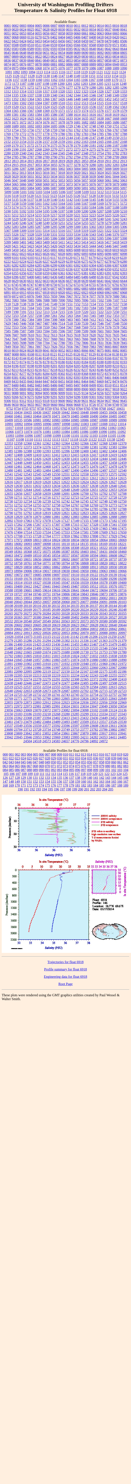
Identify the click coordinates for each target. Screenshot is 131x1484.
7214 (53, 312)
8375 (116, 374)
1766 (108, 130)
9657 (38, 405)
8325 (69, 374)
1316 (38, 91)
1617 (100, 114)
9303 (108, 397)
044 (17, 762)
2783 (123, 153)
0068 (15, 37)
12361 (37, 443)
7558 (38, 327)
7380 (15, 319)
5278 (100, 223)
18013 (37, 540)
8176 (38, 362)
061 (119, 762)
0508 (15, 45)
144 (113, 777)
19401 (9, 586)
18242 (18, 548)
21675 (56, 652)
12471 (56, 466)
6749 (46, 285)
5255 (85, 223)
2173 (38, 145)
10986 (84, 420)
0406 (77, 37)
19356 (75, 582)
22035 (65, 667)
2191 (23, 149)
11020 (37, 428)
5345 (100, 234)
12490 (75, 470)
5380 (15, 238)
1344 (77, 95)
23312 (94, 714)
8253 (123, 370)
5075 (85, 184)
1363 (23, 99)
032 (71, 758)
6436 (54, 277)
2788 (38, 157)
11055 (75, 428)
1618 (108, 114)
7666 (85, 339)
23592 (56, 725)
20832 (94, 629)
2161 (69, 142)
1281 (100, 87)
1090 (123, 68)
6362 (69, 273)
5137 (30, 200)
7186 (108, 308)
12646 (46, 490)
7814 (92, 343)
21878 (84, 660)
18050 (84, 540)
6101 (15, 258)
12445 (113, 459)
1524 (46, 107)
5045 (123, 176)
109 (30, 774)
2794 (77, 157)
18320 (84, 548)
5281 (123, 223)
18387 (65, 551)
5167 (85, 203)
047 (35, 762)
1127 (23, 76)
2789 (46, 157)
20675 (27, 629)
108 (24, 774)
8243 (92, 370)
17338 (103, 524)
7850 (15, 346)
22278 (37, 679)
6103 (31, 258)
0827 (61, 56)
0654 (61, 53)
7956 (69, 346)
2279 (123, 149)
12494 (84, 470)
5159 (23, 203)
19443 (56, 586)
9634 (100, 401)
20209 (65, 609)
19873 (103, 594)
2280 (7, 153)
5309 (23, 230)
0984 (23, 68)
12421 (9, 459)
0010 (69, 26)
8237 (85, 370)
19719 (9, 594)
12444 (103, 459)
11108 (20, 439)
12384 (122, 447)
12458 (113, 463)
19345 (56, 582)
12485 (56, 470)
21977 (18, 667)
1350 (123, 95)
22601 (103, 687)
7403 (69, 319)
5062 (116, 180)
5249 (46, 223)
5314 (46, 230)
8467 (92, 381)
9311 (15, 401)
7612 (46, 335)
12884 (84, 517)
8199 (38, 366)
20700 (46, 629)
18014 (46, 540)
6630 (23, 281)
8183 (77, 362)
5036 (69, 176)
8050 (54, 350)
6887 (108, 288)
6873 (38, 288)
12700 (84, 493)
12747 (94, 501)
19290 (112, 579)
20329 (75, 613)
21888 (113, 660)
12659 (46, 493)
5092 (92, 188)
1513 (84, 103)
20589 (113, 621)
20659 (9, 629)
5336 (85, 234)
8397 (100, 377)
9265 (7, 397)
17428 (65, 528)
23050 (113, 706)
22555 (56, 687)
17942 (122, 536)
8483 (38, 385)
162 (95, 781)
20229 (94, 609)
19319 (27, 582)
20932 (56, 633)
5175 (23, 207)
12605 (27, 478)
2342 (38, 153)
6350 (108, 269)
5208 (108, 211)
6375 (77, 273)
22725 (18, 695)
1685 (108, 122)
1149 (77, 76)
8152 (61, 358)
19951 (27, 598)
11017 (9, 428)
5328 (30, 234)
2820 (69, 161)
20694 (37, 629)
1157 (16, 80)
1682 (85, 122)
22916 (56, 702)
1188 (30, 84)
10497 (122, 416)
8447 (46, 381)
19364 (94, 582)
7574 (100, 327)
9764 (79, 408)
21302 (65, 640)
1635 (85, 118)
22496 (94, 683)
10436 (37, 412)
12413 (65, 455)
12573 (103, 474)
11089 (93, 432)
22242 (84, 675)
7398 (54, 319)
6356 (23, 273)
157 (65, 781)
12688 (56, 493)
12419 (112, 455)
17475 (122, 528)
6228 (54, 261)
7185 (100, 308)
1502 (23, 103)
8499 (92, 385)
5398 (123, 238)
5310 (30, 230)
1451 (100, 99)
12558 (84, 474)
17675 (9, 536)
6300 (61, 265)
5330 (46, 234)
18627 (122, 555)
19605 (37, 590)
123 (113, 774)
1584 (38, 114)
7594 (46, 331)
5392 (92, 238)
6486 (85, 277)
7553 (15, 327)
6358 (38, 273)
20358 (9, 617)
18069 (122, 540)
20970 (84, 633)
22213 (37, 675)
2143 (61, 138)
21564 (113, 648)
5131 (108, 196)
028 (47, 758)
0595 (69, 49)
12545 (37, 474)
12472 (65, 466)
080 (107, 766)
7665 (77, 339)
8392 (69, 377)
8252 (116, 370)
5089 (69, 188)
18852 (37, 567)
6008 (77, 250)
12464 (37, 466)
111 (41, 774)
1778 (46, 134)
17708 (18, 536)
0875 (15, 64)
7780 (61, 343)
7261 (54, 316)
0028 (46, 29)
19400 (122, 582)
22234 (75, 675)
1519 (7, 107)
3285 (7, 169)
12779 (37, 509)
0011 (77, 26)
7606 (7, 335)
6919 (54, 292)
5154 (108, 200)
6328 (38, 269)
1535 (85, 107)
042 (5, 762)
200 (80, 789)
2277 (108, 149)
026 (35, 758)
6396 (15, 277)
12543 (27, 474)
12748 (103, 501)
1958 (46, 138)
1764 (92, 130)
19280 (103, 579)
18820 (103, 563)
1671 (15, 122)
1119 (84, 72)
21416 (27, 644)
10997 (56, 424)
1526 (61, 107)
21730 (84, 652)
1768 (123, 130)
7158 (123, 304)
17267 (37, 524)
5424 (38, 246)
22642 (18, 691)
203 (98, 789)
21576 (122, 648)
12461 (18, 466)
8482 (30, 385)
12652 (103, 490)
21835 (103, 656)
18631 (9, 559)
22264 (9, 679)
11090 (103, 432)
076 (83, 766)
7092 (69, 300)
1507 (46, 103)
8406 (116, 377)
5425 (46, 246)
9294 (69, 397)
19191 (46, 579)
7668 (92, 339)
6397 (23, 277)
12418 (103, 455)
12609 (65, 478)
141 (95, 777)
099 (95, 770)
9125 (77, 393)
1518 (123, 103)
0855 (85, 60)
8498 (85, 385)
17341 (113, 524)
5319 (84, 230)
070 (47, 766)
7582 (123, 327)
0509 (23, 45)
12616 (9, 482)
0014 (100, 26)
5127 (84, 196)
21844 (9, 660)
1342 (69, 95)
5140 (54, 200)
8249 (108, 370)
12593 (9, 478)
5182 (77, 207)
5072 (61, 184)
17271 (46, 524)
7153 (84, 304)
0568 (92, 45)
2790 (54, 157)
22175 (103, 671)
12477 (103, 466)
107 (18, 774)
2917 (30, 165)
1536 (92, 107)
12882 (65, 517)
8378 (123, 374)
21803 (18, 656)
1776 (30, 134)
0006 (46, 26)
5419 (123, 242)
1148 (69, 76)
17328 (94, 524)
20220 (75, 609)
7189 (7, 312)
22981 (37, 706)
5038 (85, 176)
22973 (27, 706)
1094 (31, 72)
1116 (62, 72)
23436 (94, 718)
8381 (15, 377)
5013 (22, 172)
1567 (30, 111)
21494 (27, 648)
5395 (100, 238)
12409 (27, 455)
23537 (9, 725)
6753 (77, 285)
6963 (108, 292)
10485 (75, 416)
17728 (37, 536)
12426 (37, 459)
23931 (113, 733)
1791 (23, 138)
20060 (65, 602)
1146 (54, 76)
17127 (65, 521)
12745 (84, 501)
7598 (77, 331)
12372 (18, 447)
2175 (54, 145)
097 (83, 770)
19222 (84, 579)
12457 (103, 463)
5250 (54, 223)
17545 (56, 532)
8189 (108, 362)
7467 (38, 323)
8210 (116, 366)
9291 (54, 397)
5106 (62, 192)
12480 (9, 470)
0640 (92, 49)
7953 (61, 346)
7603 (108, 331)
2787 (30, 157)
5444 (92, 246)
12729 (122, 497)
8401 (108, 377)
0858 (108, 60)
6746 (22, 285)
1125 (8, 76)
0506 (123, 41)
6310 (15, 269)
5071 (54, 184)
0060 (77, 33)
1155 (122, 76)
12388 (27, 451)
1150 (84, 76)
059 (107, 762)
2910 (100, 161)
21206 (93, 637)
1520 (15, 107)
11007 (94, 424)
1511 (69, 103)
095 (71, 770)
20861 (122, 629)
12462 (27, 466)
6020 (123, 250)
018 (113, 754)
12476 (94, 466)
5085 (38, 188)
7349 (100, 316)
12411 (46, 455)
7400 (61, 319)
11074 (28, 432)
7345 (92, 316)
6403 (46, 277)
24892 (94, 741)
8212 (7, 370)
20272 (27, 613)
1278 (77, 87)
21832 (93, 656)
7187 (116, 308)
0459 (85, 41)
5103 (38, 192)
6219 (115, 258)
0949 (116, 64)
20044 (27, 602)
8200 (46, 366)
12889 (122, 517)
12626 (103, 482)
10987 (94, 420)
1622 (7, 118)
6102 (23, 258)
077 (89, 766)
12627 (113, 482)
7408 (85, 319)
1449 (85, 99)
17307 (56, 524)
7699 (30, 343)
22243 (94, 675)
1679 (69, 122)
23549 (18, 725)
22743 (65, 695)
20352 (113, 613)
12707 (113, 493)
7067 (69, 296)
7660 (54, 339)
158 (71, 781)
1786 (108, 134)
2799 (116, 157)
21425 (37, 644)
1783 (85, 134)
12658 (37, 493)
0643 (116, 49)
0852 (61, 60)
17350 (122, 524)
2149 (108, 138)
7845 (123, 343)
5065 (15, 184)
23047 (94, 706)
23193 (37, 714)
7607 (15, 335)
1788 (123, 134)
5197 (61, 211)
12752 (18, 505)
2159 (61, 142)
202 (92, 789)
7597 (69, 331)
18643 (18, 559)
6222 (7, 261)
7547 (108, 323)
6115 (46, 258)
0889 (92, 64)
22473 (46, 683)
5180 (61, 207)
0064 (108, 33)
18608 (113, 555)
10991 (9, 424)
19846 (94, 594)
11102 (84, 435)
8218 (54, 370)
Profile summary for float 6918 (65, 969)
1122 (107, 72)
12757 (46, 505)
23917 (103, 733)
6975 (23, 296)
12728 (112, 497)
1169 (107, 80)
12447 (9, 463)
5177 (38, 207)
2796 (92, 157)
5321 (100, 230)
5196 (54, 211)
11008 (103, 424)
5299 (69, 227)
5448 (123, 246)
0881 (54, 64)
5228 (7, 219)
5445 (100, 246)
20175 (37, 609)
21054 (18, 637)
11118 (74, 439)
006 (41, 754)
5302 (92, 227)
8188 (100, 362)
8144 (23, 358)
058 (101, 762)
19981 (65, 598)
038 (107, 758)
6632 (38, 281)
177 (59, 785)
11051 (47, 428)
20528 (122, 617)
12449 (27, 463)
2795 (85, 157)
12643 (18, 490)
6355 (15, 273)
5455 (46, 250)
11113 (56, 439)
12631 (27, 486)
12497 (103, 470)
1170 (115, 80)
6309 (7, 269)
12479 (122, 466)
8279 (30, 374)
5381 (23, 238)
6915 (23, 292)
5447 (116, 246)
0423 (15, 41)
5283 (15, 227)
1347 (100, 95)
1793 (30, 138)
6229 (61, 261)
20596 (9, 625)
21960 (103, 664)
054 (77, 762)
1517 (115, 103)
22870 (18, 702)
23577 (46, 725)
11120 (83, 439)
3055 (54, 165)
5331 (54, 234)
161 (89, 781)
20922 (37, 633)
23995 (75, 737)
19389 (113, 582)
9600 (61, 401)
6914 (15, 292)
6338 (84, 269)
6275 (85, 261)
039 (113, 758)
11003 (84, 424)
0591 (38, 49)
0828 (69, 56)
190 (20, 789)
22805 (65, 698)
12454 (75, 463)
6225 (30, 261)
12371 (9, 447)
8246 (100, 370)
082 (119, 766)
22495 (84, 683)
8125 (69, 354)
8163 (85, 358)
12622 (65, 482)
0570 (108, 45)
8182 (69, 362)
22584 (94, 687)
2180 (85, 145)
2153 (15, 142)
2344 (54, 153)
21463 (84, 644)
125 (125, 774)
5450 (15, 250)
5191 (15, 211)
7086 (38, 300)
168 (5, 785)
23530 (122, 722)
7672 (108, 339)
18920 (103, 567)
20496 (84, 617)
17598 (94, 532)
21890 (122, 660)
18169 (103, 544)
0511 (38, 45)
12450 (37, 463)
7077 (92, 296)
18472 (18, 555)
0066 (123, 33)
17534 (46, 532)
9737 (100, 405)
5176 (30, 207)
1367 (54, 99)
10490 (94, 416)
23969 (56, 737)
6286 (46, 265)
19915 (18, 598)
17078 (46, 521)
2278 (116, 149)
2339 (15, 153)
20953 (65, 633)
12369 (113, 443)
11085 (75, 432)
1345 (85, 95)
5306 (123, 227)
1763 (85, 130)
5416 (100, 242)
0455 (54, 41)
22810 (75, 698)
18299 (56, 548)
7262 (61, 316)
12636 (75, 486)
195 (50, 789)
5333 (69, 234)
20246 (113, 609)
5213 (22, 215)
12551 (65, 474)
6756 (100, 285)
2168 (123, 142)
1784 (92, 134)
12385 (9, 451)
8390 (54, 377)
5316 (61, 230)
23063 (18, 710)
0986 (30, 68)
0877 (30, 64)
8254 (7, 374)
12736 (37, 501)
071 (53, 766)
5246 (23, 223)
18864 (65, 567)
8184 (85, 362)
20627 (84, 625)
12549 (46, 474)
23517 (103, 722)
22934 (75, 702)
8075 (100, 350)
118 (82, 774)
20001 (94, 598)
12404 (113, 451)
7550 (123, 323)
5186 (100, 207)
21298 (56, 640)
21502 (56, 648)
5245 (15, 223)
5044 (116, 176)
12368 (103, 443)
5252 (69, 223)
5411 (61, 242)
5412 (69, 242)
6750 (53, 285)
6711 (7, 285)
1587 (61, 114)
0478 (100, 41)
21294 (46, 640)
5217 (53, 215)
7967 (77, 346)
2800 (123, 157)
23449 (103, 718)
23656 (122, 725)
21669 (37, 652)
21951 (94, 664)
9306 (7, 401)
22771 (18, 698)
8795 (15, 389)
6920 (61, 292)
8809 (23, 389)
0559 (53, 45)
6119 (61, 258)
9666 (69, 405)
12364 (65, 443)
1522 (30, 107)
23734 (46, 729)
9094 (38, 393)
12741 (56, 501)
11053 (56, 428)
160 (83, 781)
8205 (77, 366)
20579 (94, 621)
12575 (113, 474)
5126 (77, 196)
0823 (46, 56)
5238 (85, 219)
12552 (75, 474)
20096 (113, 602)
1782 (77, 134)
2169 (7, 145)
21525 (75, 648)
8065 (77, 350)
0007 (54, 26)
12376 (46, 447)
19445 (65, 586)
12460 (9, 466)
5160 (30, 203)
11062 (103, 428)
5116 (7, 196)
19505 (84, 586)
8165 (100, 358)
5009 (116, 169)
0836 (7, 60)
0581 (123, 45)
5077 (100, 184)
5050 (38, 180)
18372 (37, 551)
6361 (61, 273)
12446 (122, 459)
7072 (77, 296)
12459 (122, 463)
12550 (56, 474)
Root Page (65, 984)
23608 (94, 725)
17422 (56, 528)
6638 (77, 281)
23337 (113, 714)
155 (53, 781)
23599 (84, 725)
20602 (18, 625)
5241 (108, 219)
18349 (9, 551)
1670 (7, 122)
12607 (46, 478)
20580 (103, 621)
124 (119, 774)
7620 (92, 335)
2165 (100, 142)
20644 (122, 625)
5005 (85, 169)
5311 (38, 230)
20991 (113, 633)
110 (36, 774)
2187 (116, 145)
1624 (23, 118)
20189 (56, 609)
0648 (23, 53)
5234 (54, 219)
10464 (37, 416)
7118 (7, 304)
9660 (54, 405)
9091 (23, 393)
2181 (92, 145)
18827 (9, 567)
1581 (15, 114)
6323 (30, 269)
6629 (15, 281)
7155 (100, 304)
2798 (108, 157)
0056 (46, 33)
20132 (56, 606)
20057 (46, 602)
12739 (46, 501)
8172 (7, 362)
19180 (37, 579)
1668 (116, 118)
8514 (123, 385)
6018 (108, 250)
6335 (61, 269)
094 (65, 770)
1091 (8, 72)
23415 (75, 718)
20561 (56, 621)
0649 (30, 53)
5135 (15, 200)
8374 (108, 374)
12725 (93, 497)
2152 (7, 142)
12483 (37, 470)
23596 (65, 725)
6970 (7, 296)
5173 (7, 207)
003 (23, 754)
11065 (121, 428)
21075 (28, 637)
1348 (108, 95)
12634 (56, 486)
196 (56, 789)
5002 (61, 169)
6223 (15, 261)
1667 (108, 118)
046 (29, 762)
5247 (30, 223)
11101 (75, 435)
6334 (53, 269)
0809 (15, 56)
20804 (84, 629)
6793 (123, 285)
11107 (10, 439)
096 (77, 770)
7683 (7, 343)
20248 (122, 609)
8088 (15, 354)
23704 (18, 729)
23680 (9, 729)
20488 (65, 617)
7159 (7, 308)
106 (12, 774)
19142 (122, 575)
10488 (84, 416)
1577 (108, 111)
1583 (30, 114)
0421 (123, 37)
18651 (27, 559)
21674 (46, 652)
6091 (69, 254)
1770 (15, 134)
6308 (123, 265)
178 (65, 785)
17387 (27, 528)
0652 (54, 53)
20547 (37, 621)
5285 (30, 227)
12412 (56, 455)
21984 (27, 667)
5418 (115, 242)
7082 (7, 300)
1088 (108, 68)
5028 (7, 176)
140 (89, 777)
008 (53, 754)
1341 (61, 95)
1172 (8, 84)
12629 (9, 486)
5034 (54, 176)
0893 (100, 64)
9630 (77, 401)
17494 (18, 532)
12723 (75, 497)
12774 (122, 505)
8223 (61, 370)
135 (59, 777)
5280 (116, 223)
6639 (85, 281)
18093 (27, 544)
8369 (92, 374)
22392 (103, 679)
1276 (61, 87)
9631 (84, 401)
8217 (46, 370)
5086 (46, 188)
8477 (7, 385)
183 (89, 785)
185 (101, 785)
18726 (103, 559)
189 (125, 785)
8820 (30, 389)
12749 (113, 501)
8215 (30, 370)
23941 (122, 733)
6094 (92, 254)
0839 (23, 60)
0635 (85, 49)
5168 (92, 203)
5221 (77, 215)
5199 (77, 211)
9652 (23, 405)
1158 (23, 80)
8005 (108, 346)
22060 (94, 667)
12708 (122, 493)
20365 (18, 617)
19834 (75, 594)
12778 (27, 509)
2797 (100, 157)
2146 (85, 138)
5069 (46, 184)
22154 (75, 671)
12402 (103, 451)
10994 (28, 424)
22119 (46, 671)
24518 (37, 741)
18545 (46, 555)
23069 (27, 710)
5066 (23, 184)
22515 (122, 683)
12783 (75, 509)
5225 (108, 215)
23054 (122, 706)
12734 (27, 501)
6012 (100, 250)
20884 (9, 633)
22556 (65, 687)
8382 (23, 377)
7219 (77, 312)
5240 (100, 219)
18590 (84, 555)
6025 (38, 254)
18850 (27, 567)
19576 (113, 586)
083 (125, 766)
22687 (65, 691)
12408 (18, 455)
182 (83, 785)
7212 (38, 312)
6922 (77, 292)
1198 (46, 84)
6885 (100, 288)
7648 (23, 339)
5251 (61, 223)
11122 (92, 439)
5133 (123, 196)
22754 (94, 695)
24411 (113, 737)
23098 (84, 710)
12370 (122, 443)
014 (89, 754)
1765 (100, 130)
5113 (108, 192)
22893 (37, 702)
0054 (30, 33)
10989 (113, 420)
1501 (15, 103)
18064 (103, 540)
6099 (7, 258)
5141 (61, 200)
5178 (46, 207)
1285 (116, 87)
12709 (9, 497)
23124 (113, 710)
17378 (9, 528)
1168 (99, 80)
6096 (108, 254)
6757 (108, 285)
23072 (46, 710)
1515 (100, 103)
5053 (61, 180)
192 (32, 789)
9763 (71, 408)
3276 (61, 165)
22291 (56, 679)
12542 (18, 474)
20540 (27, 621)
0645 (7, 53)
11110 (29, 439)
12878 (27, 517)
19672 (94, 590)
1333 (123, 91)
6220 (123, 258)
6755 (92, 285)
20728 (75, 629)
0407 (84, 37)
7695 (15, 343)
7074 (85, 296)
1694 (46, 126)
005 (35, 754)
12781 (56, 509)
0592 (46, 49)
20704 (56, 629)
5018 (61, 172)
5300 (77, 227)
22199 (9, 675)
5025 (108, 172)
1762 (77, 130)
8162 (77, 358)
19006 (27, 571)
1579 (123, 111)
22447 (37, 683)
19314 (18, 582)
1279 (85, 87)
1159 (31, 80)
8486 (54, 385)
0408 (92, 37)
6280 (123, 261)
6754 (84, 285)
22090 (18, 671)
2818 (54, 161)
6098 (123, 254)
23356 (9, 718)
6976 (30, 296)
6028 (61, 254)
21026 (9, 637)
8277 (23, 374)
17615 (113, 532)
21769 (113, 652)
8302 (61, 374)
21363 (103, 640)
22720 (113, 691)
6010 (85, 250)
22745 (75, 695)
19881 (9, 598)
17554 (75, 532)
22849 (122, 698)
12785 (94, 509)
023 (17, 758)
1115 (54, 72)
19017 (46, 571)
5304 (108, 227)
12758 (56, 505)
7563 (54, 327)
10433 (9, 412)
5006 (92, 169)
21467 (94, 644)
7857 (23, 346)
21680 (65, 652)
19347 (65, 582)
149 (17, 781)
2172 (30, 145)
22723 (122, 691)
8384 (38, 377)
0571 (115, 45)
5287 (38, 227)
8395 (92, 377)
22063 (103, 667)
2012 (54, 138)
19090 (46, 575)
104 (125, 770)
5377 (123, 234)
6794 (7, 288)
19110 (75, 575)
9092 (30, 393)
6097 (116, 254)
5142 (69, 200)
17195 (122, 521)
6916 (30, 292)
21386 (9, 644)
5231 (30, 219)
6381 (85, 273)
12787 (113, 509)
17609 (103, 532)
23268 (56, 714)
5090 (77, 188)
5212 (15, 215)
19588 (9, 590)
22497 (103, 683)
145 (119, 777)
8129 (92, 354)
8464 (85, 381)
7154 (92, 304)
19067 (9, 575)
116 (71, 774)
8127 (84, 354)
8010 (7, 350)
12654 (122, 490)
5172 (123, 203)
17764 (46, 536)
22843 (113, 698)
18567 (75, 555)
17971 (9, 540)
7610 (30, 335)
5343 (92, 234)
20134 (65, 606)
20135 (75, 606)
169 (11, 785)
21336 (84, 640)
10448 (84, 412)
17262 (18, 524)
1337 (30, 95)
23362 (18, 718)
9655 (30, 405)
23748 (56, 729)
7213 (46, 312)
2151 (123, 138)
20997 (122, 633)
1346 (92, 95)
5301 (85, 227)
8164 (92, 358)
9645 (123, 401)
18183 (112, 544)
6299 (54, 265)
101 (107, 770)
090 (41, 770)
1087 (100, 68)
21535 (94, 648)
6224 (23, 261)
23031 (75, 706)
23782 (94, 729)
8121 (53, 354)
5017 (53, 172)
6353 (123, 269)
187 (113, 785)
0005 (38, 26)
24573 (46, 741)
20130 (46, 606)
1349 (116, 95)
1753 (7, 130)
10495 (113, 416)
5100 (15, 192)
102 (113, 770)
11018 (19, 428)
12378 (65, 447)
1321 (69, 91)
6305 (100, 265)
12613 (103, 478)
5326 (15, 234)
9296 (77, 397)
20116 (37, 606)
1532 (69, 107)
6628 (7, 281)
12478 (113, 466)
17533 (37, 532)
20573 (84, 621)
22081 (9, 671)
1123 (114, 72)
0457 (69, 41)
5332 (61, 234)
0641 (100, 49)
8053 (69, 350)
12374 (37, 447)
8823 (38, 389)
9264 (123, 393)
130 (29, 777)
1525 (54, 107)
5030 (23, 176)
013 (83, 754)
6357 (30, 273)
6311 (23, 269)
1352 (15, 99)
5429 (61, 246)
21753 (103, 652)
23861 (65, 733)
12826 (113, 513)
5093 (100, 188)
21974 (9, 667)
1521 (23, 107)
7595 (54, 331)
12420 (122, 455)
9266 (15, 397)
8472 (108, 381)
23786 (103, 729)
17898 (94, 536)
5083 (23, 188)
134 (53, 777)
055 (83, 762)
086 (17, 770)
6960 (100, 292)
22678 (56, 691)
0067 (7, 37)
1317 (46, 91)
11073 (19, 432)
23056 (9, 710)
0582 (7, 49)
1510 (61, 103)
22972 (18, 706)
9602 (69, 401)
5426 (54, 246)
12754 (27, 505)
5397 (116, 238)
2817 (46, 161)
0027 (38, 29)
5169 (100, 203)
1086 (92, 68)
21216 (103, 637)
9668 (77, 405)
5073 (69, 184)
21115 (47, 637)
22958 (113, 702)
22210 (27, 675)
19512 (94, 586)
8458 (69, 381)
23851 (37, 733)
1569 (46, 111)
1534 (77, 107)
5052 (54, 180)
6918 (46, 292)
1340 (54, 95)
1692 (30, 126)
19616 (56, 590)
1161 (46, 80)
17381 (18, 528)
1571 (61, 111)
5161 (38, 203)
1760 (61, 130)
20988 (103, 633)
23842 (27, 733)
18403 (84, 551)
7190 (15, 312)
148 (11, 781)
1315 (30, 91)
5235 (61, 219)
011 (71, 754)
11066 (9, 432)
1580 (7, 114)
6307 (116, 265)
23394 (46, 718)
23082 (65, 710)
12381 (94, 447)
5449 (7, 250)
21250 (112, 637)
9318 (46, 401)
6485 (77, 277)
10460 (9, 416)
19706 (113, 590)
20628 (94, 625)
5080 (123, 184)
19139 (112, 575)
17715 (27, 536)
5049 (30, 180)
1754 (15, 130)
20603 (27, 625)
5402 (30, 242)
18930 (113, 567)
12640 (113, 486)
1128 (31, 76)
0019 (7, 29)
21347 (93, 640)
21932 (65, 664)
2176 (61, 145)
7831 (100, 343)
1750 (108, 126)
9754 (17, 408)
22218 (46, 675)
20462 (56, 617)
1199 (53, 84)
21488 (9, 648)
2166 (108, 142)
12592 (122, 474)
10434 (18, 412)
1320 (61, 91)
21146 (84, 637)
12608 (56, 478)
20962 (75, 633)
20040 (9, 602)
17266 (27, 524)
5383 (30, 238)
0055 (38, 33)
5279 (108, 223)
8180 (61, 362)
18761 (27, 563)
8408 (123, 377)
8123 (61, 354)
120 (94, 774)
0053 (23, 33)
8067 (92, 350)
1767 (116, 130)
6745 (15, 285)
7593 (38, 331)
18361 (18, 551)
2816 (38, 161)
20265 (9, 613)
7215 (61, 312)
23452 (113, 718)
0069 (23, 37)
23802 (113, 729)
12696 (75, 493)
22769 (9, 698)
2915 (15, 165)
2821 (77, 161)
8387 (46, 377)
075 (77, 766)
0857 (100, 60)
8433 (15, 381)
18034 (75, 540)
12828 (9, 517)
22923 (65, 702)
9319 (53, 401)
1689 (15, 126)
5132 (115, 196)
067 (29, 766)
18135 (84, 544)
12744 (75, 501)
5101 (23, 192)
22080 (122, 667)
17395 (37, 528)
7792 (77, 343)
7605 (123, 331)
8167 (116, 358)
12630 (18, 486)
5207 (100, 211)
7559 (46, 327)
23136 (122, 710)
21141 (65, 637)
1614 (77, 114)
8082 (116, 350)
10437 (46, 412)
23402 (56, 718)
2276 (100, 149)
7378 (7, 319)
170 (17, 785)
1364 (30, 99)
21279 (9, 640)
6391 (108, 273)
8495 (69, 385)
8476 (123, 381)
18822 (122, 563)
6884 (92, 288)
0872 (116, 60)
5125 (69, 196)
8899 (77, 389)
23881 (94, 733)
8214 (23, 370)
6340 (100, 269)
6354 (7, 273)
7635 (115, 335)
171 (23, 785)
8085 (123, 350)
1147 (61, 76)
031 (65, 758)
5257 (92, 223)
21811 (46, 656)
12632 (37, 486)
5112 (100, 192)
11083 (56, 432)
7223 (108, 312)
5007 (100, 169)
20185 (46, 609)
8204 (69, 366)
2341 (30, 153)
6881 (69, 288)
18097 (37, 544)
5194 (38, 211)
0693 (108, 53)
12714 (37, 497)
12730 (9, 501)
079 (101, 766)
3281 (100, 165)
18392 (75, 551)
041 (125, 758)
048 (41, 762)
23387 (37, 718)
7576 (108, 327)
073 (65, 766)
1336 (23, 95)
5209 (116, 211)
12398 (75, 451)
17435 (84, 528)
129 (23, 777)
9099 (61, 393)
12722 (65, 497)
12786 (103, 509)
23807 (122, 729)
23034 (84, 706)
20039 (122, 598)
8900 (85, 389)
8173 (15, 362)
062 (125, 762)
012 (77, 754)
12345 (120, 439)
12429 (56, 459)
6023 (23, 254)
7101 (92, 300)
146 (125, 777)
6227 (46, 261)
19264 (93, 579)
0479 (108, 41)
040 (119, 758)
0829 (77, 56)
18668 (46, 559)
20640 (113, 625)
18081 (9, 544)
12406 (122, 451)
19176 (27, 579)
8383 (30, 377)
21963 (113, 664)
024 (23, 758)
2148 (100, 138)
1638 (100, 118)
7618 (77, 335)
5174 (15, 207)
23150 (9, 714)
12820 (56, 513)
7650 (30, 339)
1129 (38, 76)
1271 (23, 87)
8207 (92, 366)
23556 (27, 725)
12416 (84, 455)
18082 (18, 544)
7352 (108, 316)
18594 (94, 555)
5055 (69, 180)
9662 (61, 405)
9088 (15, 393)
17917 (103, 536)
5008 (108, 169)
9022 (123, 389)
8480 (15, 385)
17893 (84, 536)
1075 (54, 68)
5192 (23, 211)
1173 (15, 84)
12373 (27, 447)
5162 (46, 203)
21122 (56, 637)
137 (71, 777)
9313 (30, 401)
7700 (38, 343)
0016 (115, 26)
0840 (30, 60)
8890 (46, 389)
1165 (77, 80)
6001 (54, 250)
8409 (7, 381)
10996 (47, 424)
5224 (100, 215)
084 (5, 770)
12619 (37, 482)
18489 (27, 555)
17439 (94, 528)
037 (101, 758)
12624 (84, 482)
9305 (123, 397)
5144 (85, 200)
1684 (100, 122)
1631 (54, 118)
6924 (92, 292)
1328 (116, 91)
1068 (38, 68)
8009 (123, 346)
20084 (94, 602)
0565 (69, 45)
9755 (25, 408)
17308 (65, 524)
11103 (93, 435)
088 (29, 770)
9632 (92, 401)
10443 (75, 412)
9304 (116, 397)
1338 (38, 95)
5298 (61, 227)
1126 (16, 76)
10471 (56, 416)
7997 (100, 346)
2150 (116, 138)
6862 (23, 288)
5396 (108, 238)
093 (59, 770)
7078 (100, 296)
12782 (65, 509)
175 (47, 785)
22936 (84, 702)
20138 (103, 606)
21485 (122, 644)
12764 (65, 505)
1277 (69, 87)
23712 (27, 729)
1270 (15, 87)
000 (5, 754)
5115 (123, 192)
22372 (94, 679)
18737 (113, 559)
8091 (23, 354)
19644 (84, 590)
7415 (100, 319)
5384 (38, 238)
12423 (18, 459)
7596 (61, 331)
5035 (61, 176)
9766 (94, 408)
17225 (9, 524)
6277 (100, 261)
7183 (85, 308)
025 (29, 758)
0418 (100, 37)
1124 (122, 72)
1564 (7, 111)
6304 (92, 265)
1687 (123, 122)
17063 (27, 521)
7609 (23, 335)
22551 (37, 687)
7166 (46, 308)
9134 (85, 393)
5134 (7, 200)
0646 (15, 53)
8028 (30, 350)
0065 (116, 33)
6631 (30, 281)
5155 (116, 200)
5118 (15, 196)
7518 (69, 323)
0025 (30, 29)
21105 (37, 637)
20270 (18, 613)
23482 (37, 722)
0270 (38, 37)
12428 (46, 459)
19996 (84, 598)
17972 (18, 540)
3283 (116, 165)
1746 (77, 126)
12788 (122, 509)
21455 (75, 644)
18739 (122, 559)
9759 (48, 408)
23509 (84, 722)
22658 (37, 691)
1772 (23, 134)
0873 (123, 60)
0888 (85, 64)
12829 (18, 517)
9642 (115, 401)
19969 (37, 598)
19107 (65, 575)
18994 (18, 571)
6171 (76, 258)
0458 (77, 41)
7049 (38, 296)
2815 (30, 161)
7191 (23, 312)
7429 (7, 323)
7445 (15, 323)
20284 (46, 613)
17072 (37, 521)
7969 (85, 346)
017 (107, 754)
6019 (115, 250)
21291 (37, 640)
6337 (77, 269)
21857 (37, 660)
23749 (65, 729)
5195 (46, 211)
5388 (61, 238)
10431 (120, 408)
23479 (27, 722)
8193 (123, 362)
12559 (94, 474)
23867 (75, 733)
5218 (61, 215)
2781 (108, 153)
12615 (122, 478)
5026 (115, 172)
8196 (15, 366)
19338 (46, 582)
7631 (108, 335)
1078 (77, 68)
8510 (108, 385)
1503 (30, 103)
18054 (94, 540)
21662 (18, 652)
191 (26, 789)
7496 (54, 323)
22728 (27, 695)
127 (11, 777)
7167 (54, 308)
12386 (18, 451)
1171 (122, 80)
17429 (75, 528)
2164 (92, 142)
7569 (85, 327)
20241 (103, 609)
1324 (92, 91)
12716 (46, 497)
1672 (23, 122)
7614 (61, 335)
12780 (46, 509)
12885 (94, 517)
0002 (15, 26)
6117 (54, 258)
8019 (15, 350)
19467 (75, 586)
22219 (56, 675)
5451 (23, 250)
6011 (92, 250)
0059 (69, 33)
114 (59, 774)
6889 (123, 288)
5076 (92, 184)
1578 (116, 111)
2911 (108, 161)
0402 (53, 37)
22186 (122, 671)
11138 (111, 439)
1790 (15, 138)
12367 (94, 443)
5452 (30, 250)
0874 (7, 64)
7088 (46, 300)
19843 (84, 594)
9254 (92, 393)
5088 (61, 188)
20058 (56, 602)
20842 (113, 629)
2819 (61, 161)
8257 (15, 374)
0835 (123, 56)
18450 (113, 551)
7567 (69, 327)
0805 (123, 53)
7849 (7, 346)
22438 (9, 683)
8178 (46, 362)
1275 (54, 87)
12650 (84, 490)
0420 (115, 37)
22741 (56, 695)
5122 (46, 196)
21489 (18, 648)
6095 (100, 254)
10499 (9, 420)
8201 (54, 366)
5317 (69, 230)
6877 (54, 288)
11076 (37, 432)
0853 (69, 60)
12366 (84, 443)
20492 (75, 617)
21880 (94, 660)
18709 (84, 559)
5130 (100, 196)
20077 (84, 602)
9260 (116, 393)
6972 (15, 296)
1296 (123, 87)
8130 (100, 354)
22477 (65, 683)
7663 (69, 339)
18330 (113, 548)
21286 (27, 640)
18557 (65, 555)
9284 (38, 397)
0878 (38, 64)
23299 (84, 714)
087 (23, 770)
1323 (85, 91)
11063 (112, 428)
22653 (27, 691)
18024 (56, 540)
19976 (56, 598)
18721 (94, 559)
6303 (85, 265)
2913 (123, 161)
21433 (46, 644)
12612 (93, 478)
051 (59, 762)
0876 (23, 64)
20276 (37, 613)
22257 (122, 675)
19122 (93, 575)
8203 (61, 366)
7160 (15, 308)
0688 (69, 53)
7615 (69, 335)
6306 (108, 265)
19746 (37, 594)
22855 (9, 702)
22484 (75, 683)
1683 (92, 122)
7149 (53, 304)
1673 (30, 122)
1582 (23, 114)
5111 (92, 192)
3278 (77, 165)
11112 (47, 439)
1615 (85, 114)
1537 (100, 107)
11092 (121, 432)
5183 (85, 207)
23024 (65, 706)
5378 (7, 238)
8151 (54, 358)
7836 (108, 343)
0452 (30, 41)
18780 (56, 563)
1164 (69, 80)
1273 (38, 87)
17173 (103, 521)
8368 (85, 374)
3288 (30, 169)
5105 (54, 192)
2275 (92, 149)
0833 (108, 56)
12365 (75, 443)
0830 (85, 56)
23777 (84, 729)
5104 (46, 192)
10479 (65, 416)
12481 (18, 470)
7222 (100, 312)
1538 (108, 107)
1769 (7, 134)
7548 (116, 323)
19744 (27, 594)
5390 (77, 238)
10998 (66, 424)
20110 (27, 606)
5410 (54, 242)
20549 (46, 621)
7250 (115, 312)
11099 (56, 435)
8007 (116, 346)
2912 (115, 161)
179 (71, 785)
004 (29, 754)
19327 (37, 582)
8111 (38, 354)
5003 (69, 169)
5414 (84, 242)
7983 (92, 346)
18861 (46, 567)
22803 (56, 698)
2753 (92, 153)
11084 (65, 432)
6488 (92, 277)
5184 (92, 207)
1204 (92, 84)
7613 (53, 335)
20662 (18, 629)
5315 (53, 230)
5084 (30, 188)
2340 (23, 153)
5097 (123, 188)
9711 (85, 405)
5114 (115, 192)
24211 (84, 737)
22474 (56, 683)
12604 (18, 478)
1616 (92, 114)
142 (101, 777)
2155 (30, 142)
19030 (65, 571)
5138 (38, 200)
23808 (9, 733)
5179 (54, 207)
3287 (23, 169)
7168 (61, 308)
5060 (100, 180)
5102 (31, 192)
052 (65, 762)
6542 (116, 277)
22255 (113, 675)
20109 (18, 606)
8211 (123, 366)
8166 (108, 358)
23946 (27, 737)
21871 (65, 660)
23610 (103, 725)
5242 (116, 219)
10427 (111, 408)
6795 (15, 288)
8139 (123, 354)
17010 (18, 521)
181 (77, 785)
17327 (84, 524)
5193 (30, 211)
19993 (75, 598)
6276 (92, 261)
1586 (54, 114)
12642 (9, 490)
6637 (69, 281)
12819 (46, 513)
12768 (84, 505)
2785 (15, 157)
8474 (116, 381)
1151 (92, 76)
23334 (103, 714)
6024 (30, 254)
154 (47, 781)
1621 (123, 114)
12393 (46, 451)
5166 (77, 203)
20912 (18, 633)
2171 (23, 145)
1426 (61, 99)
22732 (37, 695)
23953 (37, 737)
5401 (23, 242)
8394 (85, 377)
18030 (65, 540)
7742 (54, 343)
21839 (122, 656)
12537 (113, 470)
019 (119, 754)
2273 (77, 149)
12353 (9, 443)
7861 (30, 346)
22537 (27, 687)
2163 (85, 142)
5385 (46, 238)
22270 (18, 679)
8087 (7, 354)
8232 (77, 370)
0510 (30, 45)
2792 (69, 157)
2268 (38, 149)
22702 (84, 691)
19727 (18, 594)
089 (35, 770)
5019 (69, 172)
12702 (103, 493)
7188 (123, 308)
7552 (7, 327)
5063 (123, 180)
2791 (61, 157)
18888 (84, 567)
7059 (54, 296)
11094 (19, 435)
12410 (37, 455)
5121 (38, 196)
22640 (9, 691)
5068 (38, 184)
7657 (46, 339)
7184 (92, 308)
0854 (77, 60)
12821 (65, 513)
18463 (9, 555)
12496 (94, 470)
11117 (65, 439)
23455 (122, 718)
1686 (116, 122)
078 (95, 766)
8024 (23, 350)
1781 (69, 134)
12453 (65, 463)
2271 (61, 149)
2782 (116, 153)
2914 (7, 165)
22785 (37, 698)
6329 (46, 269)
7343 (85, 316)
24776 (75, 741)
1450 (92, 99)
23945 (18, 737)
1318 (54, 91)
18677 (56, 559)
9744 (108, 405)
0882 (61, 64)
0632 (77, 49)
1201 (68, 84)
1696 (61, 126)
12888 (113, 517)
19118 (84, 575)
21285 (18, 640)
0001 (7, 26)
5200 (85, 211)
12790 (9, 513)
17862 (75, 536)
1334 (7, 95)
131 (35, 777)
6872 (30, 288)
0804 (116, 53)
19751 (46, 594)
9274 (23, 397)
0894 (108, 64)
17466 (113, 528)
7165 (38, 308)
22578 (84, 687)
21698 (75, 652)
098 (89, 770)
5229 (15, 219)
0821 (30, 56)
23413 (65, 718)
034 (83, 758)
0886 (69, 64)
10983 (56, 420)
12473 (75, 466)
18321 (94, 548)
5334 (77, 234)
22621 (122, 687)
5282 (7, 227)
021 (5, 758)
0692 (100, 53)
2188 (123, 145)
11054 (65, 428)
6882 (77, 288)
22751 (84, 695)
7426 (123, 319)
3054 (46, 165)
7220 (84, 312)
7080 (116, 296)
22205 (18, 675)
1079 (85, 68)
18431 (103, 551)
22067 (113, 667)
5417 (108, 242)
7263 (69, 316)
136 (65, 777)
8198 (30, 366)
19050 (84, 571)
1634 (77, 118)
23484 (46, 722)
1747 (85, 126)
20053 (37, 602)
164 (107, 781)
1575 (92, 111)
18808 (84, 563)
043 (11, 762)
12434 (94, 459)
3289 (38, 169)
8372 (100, 374)
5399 (7, 242)
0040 (116, 29)
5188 (116, 207)
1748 (92, 126)
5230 (23, 219)
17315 (75, 524)
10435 (27, 412)
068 (35, 766)
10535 (18, 420)
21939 (75, 664)
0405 (69, 37)
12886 (103, 517)
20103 (122, 602)
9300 (85, 397)
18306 (65, 548)
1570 (54, 111)
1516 (108, 103)
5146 (100, 200)
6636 (61, 281)
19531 (103, 586)
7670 (100, 339)
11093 (10, 435)
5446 (108, 246)
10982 (46, 420)
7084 (23, 300)
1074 (46, 68)
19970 (46, 598)
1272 (30, 87)
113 (53, 774)
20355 (122, 613)
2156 (38, 142)
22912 (46, 702)
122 (106, 774)
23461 (9, 722)
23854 (56, 733)
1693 (38, 126)
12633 (46, 486)
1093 (24, 72)
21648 (9, 652)
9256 (100, 393)
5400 (15, 242)
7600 (92, 331)
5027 (123, 172)
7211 (30, 312)
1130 (46, 76)
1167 (92, 80)
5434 (77, 246)
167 (125, 781)
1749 (100, 126)
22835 (103, 698)
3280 (92, 165)
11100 (66, 435)
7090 (61, 300)
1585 (46, 114)
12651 (94, 490)
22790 (46, 698)
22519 (9, 687)
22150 (65, 671)
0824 (54, 56)
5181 (69, 207)
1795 (38, 138)
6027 (54, 254)
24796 (84, 741)
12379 (75, 447)
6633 (46, 281)
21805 (27, 656)
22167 (84, 671)
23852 (46, 733)
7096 (85, 300)
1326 (100, 91)
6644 (123, 281)
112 (47, 774)
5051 (46, 180)
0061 (85, 33)
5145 (92, 200)
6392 (116, 273)
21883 (103, 660)
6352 (115, 269)
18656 (37, 559)
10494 (103, 416)
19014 (37, 571)
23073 (56, 710)
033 (77, 758)
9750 (123, 405)
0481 (116, 41)
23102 (94, 710)
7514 (61, 323)
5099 (7, 192)
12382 (103, 447)
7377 (123, 316)
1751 (116, 126)
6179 (92, 258)
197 (62, 789)
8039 (38, 350)
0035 (100, 29)
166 (119, 781)
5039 (92, 176)
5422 (23, 246)
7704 (46, 343)
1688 (7, 126)
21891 (9, 664)
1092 (16, 72)
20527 (113, 617)
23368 (27, 718)
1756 (30, 130)
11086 (84, 432)
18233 (9, 548)
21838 (112, 656)
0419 (108, 37)
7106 (108, 300)
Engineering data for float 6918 (65, 976)
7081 (123, 296)
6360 (54, 273)
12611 (84, 478)
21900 (18, 664)
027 (41, 758)
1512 (77, 103)
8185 (92, 362)
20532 (9, 621)
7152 (77, 304)
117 (77, 774)
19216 (75, 579)
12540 (122, 470)
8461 (77, 381)
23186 (27, 714)
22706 (94, 691)
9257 (108, 393)
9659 (46, 405)
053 (71, 762)
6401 (38, 277)
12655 (9, 493)
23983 (65, 737)
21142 (75, 637)
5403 (38, 242)
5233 (46, 219)
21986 (37, 667)
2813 (15, 161)
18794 (65, 563)
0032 (77, 29)
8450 (54, 381)
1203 (84, 84)
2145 (77, 138)
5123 (53, 196)
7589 (30, 331)
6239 (69, 261)
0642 (108, 49)
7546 (100, 323)
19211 (65, 579)
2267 (30, 149)
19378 (103, 582)
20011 (113, 598)
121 (100, 774)
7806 (85, 343)
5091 (85, 188)
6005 (69, 250)
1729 (69, 126)
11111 (38, 439)
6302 (77, 265)
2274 (85, 149)
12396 (65, 451)
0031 (69, 29)
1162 (54, 80)
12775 (9, 509)
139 (83, 777)
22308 (75, 679)
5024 (100, 172)
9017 (108, 389)
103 (119, 770)
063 (5, 766)
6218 (107, 258)
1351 (7, 99)
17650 (122, 532)
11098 (47, 435)
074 (71, 766)
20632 (103, 625)
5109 (85, 192)
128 (17, 777)
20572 (75, 621)
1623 (15, 118)
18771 (46, 563)
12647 (56, 490)
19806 (65, 594)
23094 (75, 710)
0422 (7, 41)
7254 (23, 316)
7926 (54, 346)
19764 (56, 594)
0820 (23, 56)
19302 (9, 582)
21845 (18, 660)
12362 (46, 443)
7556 (23, 327)
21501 (46, 648)
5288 (46, 227)
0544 (46, 45)
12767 (75, 505)
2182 (100, 145)
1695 (54, 126)
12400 (84, 451)
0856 (92, 60)
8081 (108, 350)
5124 (61, 196)
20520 (94, 617)
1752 (123, 126)
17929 (113, 536)
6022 (15, 254)
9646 (7, 405)
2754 (100, 153)
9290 (46, 397)
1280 (92, 87)
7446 (23, 323)
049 (47, 762)
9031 (7, 393)
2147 (92, 138)
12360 (27, 443)
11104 (103, 435)
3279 (85, 165)
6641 (100, 281)
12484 (46, 470)
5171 (116, 203)
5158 (15, 203)
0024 (23, 29)
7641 (123, 335)
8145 (30, 358)
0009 (61, 26)
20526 (103, 617)
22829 (94, 698)
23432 (84, 718)
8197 (23, 366)
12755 (37, 505)
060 (113, 762)
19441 (46, 586)
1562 (116, 107)
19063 (103, 571)
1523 (38, 107)
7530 (77, 323)
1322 (77, 91)
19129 (103, 575)
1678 (61, 122)
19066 (122, 571)
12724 (84, 497)
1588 (69, 114)
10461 (18, 416)
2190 (15, 149)
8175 (30, 362)
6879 (61, 288)
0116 (30, 37)
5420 (7, 246)
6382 (92, 273)
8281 (38, 374)
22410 (122, 679)
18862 (56, 567)
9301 (92, 397)
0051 (7, 33)
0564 (61, 45)
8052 (61, 350)
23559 (37, 725)
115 (65, 774)
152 (35, 781)
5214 (30, 215)
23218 (46, 714)
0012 (84, 26)
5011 (7, 172)
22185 (112, 671)
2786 (23, 157)
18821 (113, 563)
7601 (100, 331)
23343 (122, 714)
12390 (37, 451)
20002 (103, 598)
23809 (18, 733)
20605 (37, 625)
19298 (122, 579)
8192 (116, 362)
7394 (46, 319)
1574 (85, 111)
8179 (54, 362)
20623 (75, 625)
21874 (75, 660)
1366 (46, 99)
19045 (75, 571)
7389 (38, 319)
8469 (100, 381)
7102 (100, 300)
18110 (65, 544)
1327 (108, 91)
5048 (23, 180)
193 (38, 789)
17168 (94, 521)
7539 (85, 323)
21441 (65, 644)
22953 (94, 702)
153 (41, 781)
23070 (37, 710)
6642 (108, 281)
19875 (113, 594)
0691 (92, 53)
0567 (84, 45)
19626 (65, 590)
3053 (38, 165)
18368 (27, 551)
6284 (30, 265)
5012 (15, 172)
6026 (46, 254)
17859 (65, 536)
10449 (94, 412)
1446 (69, 99)
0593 (54, 49)
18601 (103, 555)
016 (101, 754)
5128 (92, 196)
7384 (30, 319)
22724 (9, 695)
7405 (77, 319)
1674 (38, 122)
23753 (75, 729)
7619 (84, 335)
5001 (54, 169)
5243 (123, 219)
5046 (7, 180)
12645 (37, 490)
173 (35, 785)
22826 (84, 698)
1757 (38, 130)
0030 (61, 29)
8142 (7, 358)
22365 (84, 679)
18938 (122, 567)
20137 (93, 606)
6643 (116, 281)
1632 (61, 118)
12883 (75, 517)
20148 (122, 606)
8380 (7, 377)
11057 (84, 428)
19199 (56, 579)
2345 (61, 153)
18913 (94, 567)
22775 (27, 698)
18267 (27, 548)
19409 (18, 586)
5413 (77, 242)
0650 (38, 53)
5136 (23, 200)
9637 (108, 401)
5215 (38, 215)
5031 (30, 176)
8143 (15, 358)
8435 (23, 381)
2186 (108, 145)
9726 (92, 405)
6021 (7, 254)
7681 (123, 339)
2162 (77, 142)
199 (74, 789)
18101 (56, 544)
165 (113, 781)
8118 (46, 354)
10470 (46, 416)
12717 (56, 497)
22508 (113, 683)
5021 (84, 172)
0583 (15, 49)
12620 (46, 482)
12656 (18, 493)
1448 (77, 99)
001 (11, 754)
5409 (46, 242)
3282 (108, 165)
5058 (92, 180)
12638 (94, 486)
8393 (77, 377)
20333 (84, 613)
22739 (46, 695)
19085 (37, 575)
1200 (61, 84)
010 (65, 754)
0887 (77, 64)
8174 (23, 362)
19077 (27, 575)
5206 (92, 211)
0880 (46, 64)
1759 (54, 130)
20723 (65, 629)
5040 (100, 176)
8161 (69, 358)
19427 (37, 586)
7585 (7, 331)
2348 (85, 153)
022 (11, 758)
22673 (46, 691)
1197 (38, 84)
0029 (54, 29)
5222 (84, 215)
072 (59, 766)
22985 (46, 706)
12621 (56, 482)
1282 (108, 87)
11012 (112, 424)
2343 (46, 153)
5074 (77, 184)
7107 (116, 300)
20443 (46, 617)
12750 (122, 501)
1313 (15, 91)
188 (119, 785)
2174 (46, 145)
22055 (84, 667)
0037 (108, 29)
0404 (61, 37)
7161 (23, 308)
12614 (112, 478)
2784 (7, 157)
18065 (113, 540)
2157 (46, 142)
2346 (69, 153)
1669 (123, 118)
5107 (69, 192)
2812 (7, 161)
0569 (100, 45)
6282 (15, 265)
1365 (38, 99)
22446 (27, 683)
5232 (38, 219)
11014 (122, 424)
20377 (27, 617)
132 (41, 777)
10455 (103, 412)
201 (86, 789)
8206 (85, 366)
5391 (85, 238)
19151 (9, 579)
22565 (75, 687)
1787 (116, 134)
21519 (65, 648)
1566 (23, 111)
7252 (7, 316)
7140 (38, 304)
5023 (92, 172)
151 (29, 781)
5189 (123, 207)
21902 (27, 664)
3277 (69, 165)
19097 (56, 575)
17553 (65, 532)
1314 (23, 91)
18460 (122, 551)
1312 (7, 91)
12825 (103, 513)
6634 (54, 281)
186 (107, 785)
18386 (56, 551)
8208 (100, 366)
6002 (61, 250)
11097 (38, 435)
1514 (92, 103)
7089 (54, 300)
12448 (18, 463)
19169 (18, 579)
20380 (37, 617)
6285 (38, 265)
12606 (37, 478)
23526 (113, 722)
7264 (77, 316)
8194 (7, 366)
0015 (108, 26)
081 (113, 766)
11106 (121, 435)
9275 (30, 397)
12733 (18, 501)
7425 (116, 319)
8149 (46, 358)
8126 (77, 354)
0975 (15, 68)
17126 (56, 521)
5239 (92, 219)
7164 (30, 308)
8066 (85, 350)
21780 (122, 652)
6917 (38, 292)
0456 (61, 41)
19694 (103, 590)
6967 (116, 292)
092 (53, 770)
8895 (54, 389)
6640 (92, 281)
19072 (18, 575)
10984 (65, 420)
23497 (75, 722)
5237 (77, 219)
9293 (61, 397)
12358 (18, 443)
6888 (116, 288)
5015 (38, 172)
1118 (77, 72)
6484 (69, 277)
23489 (56, 722)
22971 (9, 706)
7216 (69, 312)
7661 (61, 339)
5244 (7, 223)
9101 (69, 393)
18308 (75, 548)
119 (88, 774)
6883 (85, 288)
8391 (61, 377)
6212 (100, 258)
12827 (122, 513)
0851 (54, 60)
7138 (22, 304)
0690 (85, 53)
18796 (75, 563)
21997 (56, 667)
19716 (122, 590)
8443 (30, 381)
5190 (7, 211)
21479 (113, 644)
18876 (75, 567)
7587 (23, 331)
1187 (23, 84)
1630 (46, 118)
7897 (38, 346)
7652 (38, 339)
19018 (56, 571)
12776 (18, 509)
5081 (7, 188)
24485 (122, 737)
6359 (46, 273)
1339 (46, 95)
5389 (69, 238)
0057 (54, 33)
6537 (108, 277)
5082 (15, 188)
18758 (18, 563)
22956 (103, 702)
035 (89, 758)
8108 (30, 354)
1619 (116, 114)
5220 (69, 215)
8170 (123, 358)
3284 (123, 165)
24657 (65, 741)
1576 (100, 111)
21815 (56, 656)
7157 (115, 304)
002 (17, 754)
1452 (108, 99)
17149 (75, 521)
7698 (23, 343)
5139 (46, 200)
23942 (9, 737)
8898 (69, 389)
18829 (18, 567)
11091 (112, 432)
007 (47, 754)
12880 (46, 517)
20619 (56, 625)
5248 (38, 223)
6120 (69, 258)
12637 (84, 486)
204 (104, 789)
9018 (116, 389)
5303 (100, 227)
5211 (7, 215)
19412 (27, 586)
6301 (69, 265)
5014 (30, 172)
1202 (76, 84)
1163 (61, 80)
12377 (56, 447)
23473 (18, 722)
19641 (75, 590)
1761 (69, 130)
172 (29, 785)
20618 (46, 625)
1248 (123, 84)
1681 (77, 122)
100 (101, 770)
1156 (8, 80)
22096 (37, 671)
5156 (123, 200)
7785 (69, 343)
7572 (92, 327)
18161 (93, 544)
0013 (92, 26)
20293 (56, 613)
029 (53, 758)
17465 (103, 528)
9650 (15, 405)
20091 (103, 602)
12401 (94, 451)
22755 (103, 695)
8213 (15, 370)
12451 (46, 463)
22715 (103, 691)
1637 (92, 118)
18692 (65, 559)
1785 (100, 134)
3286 (15, 169)
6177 (84, 258)
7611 (38, 335)
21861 (46, 660)
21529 (84, 648)
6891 (7, 292)
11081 (47, 432)
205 (110, 789)
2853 (85, 161)
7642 (7, 339)
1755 (23, 130)
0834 (116, 56)
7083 (15, 300)
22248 (103, 675)
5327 (23, 234)
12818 (37, 513)
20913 (27, 633)
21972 (122, 664)
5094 (108, 188)
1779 (54, 134)
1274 (46, 87)
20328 (65, 613)
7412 (92, 319)
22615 (113, 687)
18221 (122, 544)
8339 (77, 374)
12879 (37, 517)
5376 (116, 234)
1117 (69, 72)
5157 (7, 203)
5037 (77, 176)
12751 (9, 505)
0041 (123, 29)
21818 (65, 656)
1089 (116, 68)
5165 (69, 203)
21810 (37, 656)
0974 (7, 68)
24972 (103, 741)
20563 (65, 621)
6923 (85, 292)
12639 (103, 486)
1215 (107, 84)
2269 (46, 149)
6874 (46, 288)
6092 (77, 254)
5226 (115, 215)
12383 (113, 447)
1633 (69, 118)
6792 (115, 285)
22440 (18, 683)
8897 (61, 389)
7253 (15, 316)
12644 (27, 490)
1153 (107, 76)
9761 (56, 408)
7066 (61, 296)
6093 (85, 254)
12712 (27, 497)
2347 (77, 153)
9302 (100, 397)
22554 (46, 687)
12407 (9, 455)
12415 (75, 455)
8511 (116, 385)
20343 (103, 613)
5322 (108, 230)
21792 (9, 656)
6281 (7, 265)
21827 (84, 656)
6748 (38, 285)
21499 (37, 648)
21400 (18, 644)
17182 (113, 521)
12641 (122, 486)
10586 (27, 420)
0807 (7, 56)
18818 (94, 563)
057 (95, 762)
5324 (123, 230)
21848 (27, 660)
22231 (65, 675)
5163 (54, 203)
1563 (123, 107)
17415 (46, 528)
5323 (115, 230)
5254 (77, 223)
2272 (69, 149)
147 (5, 781)
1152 (99, 76)
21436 (56, 644)
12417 (93, 455)
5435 (85, 246)
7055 (46, 296)
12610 (75, 478)
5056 (77, 180)
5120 (30, 196)
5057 (85, 180)
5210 (123, 211)
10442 (65, 412)
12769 (94, 505)
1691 (23, 126)
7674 (116, 339)
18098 (46, 544)
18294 (46, 548)
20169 (27, 609)
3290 (46, 169)
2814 (23, 161)
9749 (115, 405)
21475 (103, 644)
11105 (112, 435)
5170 (108, 203)
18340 (122, 548)
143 (107, 777)
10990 (122, 420)
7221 (92, 312)
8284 (46, 374)
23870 (84, 733)
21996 (46, 667)
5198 (69, 211)
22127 (56, 671)
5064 (7, 184)
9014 (100, 389)
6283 (23, 265)
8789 (7, 389)
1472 (123, 99)
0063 (100, 33)
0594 (61, 49)
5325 (7, 234)
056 (89, 762)
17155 (84, 521)
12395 (56, 451)
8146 (38, 358)
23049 (103, 706)
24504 (27, 741)
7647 (15, 339)
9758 (40, 408)
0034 (92, 29)
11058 (93, 428)
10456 (113, 412)
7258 (38, 316)
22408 (113, 679)
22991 (56, 706)
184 (95, 785)
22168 (93, 671)
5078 (108, 184)
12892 (9, 521)
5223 (92, 215)
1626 (38, 118)
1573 (77, 111)
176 (53, 785)
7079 (108, 296)
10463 (27, 416)
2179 (77, 145)
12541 (9, 474)
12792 (27, 513)
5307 (7, 230)
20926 (46, 633)
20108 (9, 606)
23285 (75, 714)
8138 (115, 354)
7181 (69, 308)
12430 (65, 459)
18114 (75, 544)
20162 (18, 609)
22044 (75, 667)
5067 (30, 184)
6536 (100, 277)
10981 (37, 420)
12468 (46, 466)
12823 (84, 513)
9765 (87, 408)
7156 (108, 304)
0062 (92, 33)
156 (59, 781)
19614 (46, 590)
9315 (38, 401)
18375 (46, 551)
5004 (77, 169)
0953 (123, 64)
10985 (75, 420)
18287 (37, 548)
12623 (75, 482)
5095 (116, 188)
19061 (94, 571)
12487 (65, 470)
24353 (103, 737)
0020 (15, 29)
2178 (69, 145)
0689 (77, 53)
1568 (38, 111)
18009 (27, 540)
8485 (46, 385)
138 (77, 777)
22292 (65, 679)
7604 (116, 331)
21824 (75, 656)
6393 (123, 273)
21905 (37, 664)
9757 (32, 408)
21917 (56, 664)
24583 (56, 741)
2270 (54, 149)
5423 (30, 246)
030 (59, 758)
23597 (75, 725)
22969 (122, 702)
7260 (46, 316)
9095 (46, 393)
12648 (65, 490)
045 (23, 762)
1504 (38, 103)
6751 (61, 285)
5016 (46, 172)
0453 (38, 41)
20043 (18, 602)
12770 (103, 505)
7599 (85, 331)
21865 (56, 660)
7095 (77, 300)
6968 (123, 292)
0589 (30, 49)
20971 (94, 633)
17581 (84, 532)
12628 (122, 482)
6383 (100, 273)
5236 (69, 219)
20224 (84, 609)
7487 (46, 323)
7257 (30, 316)
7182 (77, 308)
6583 (123, 277)
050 (53, 762)
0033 (85, 29)
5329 (38, 234)
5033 (46, 176)
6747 (30, 285)
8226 (69, 370)
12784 (84, 509)
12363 (56, 443)
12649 (75, 490)
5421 (15, 246)
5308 (15, 230)
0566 (77, 45)
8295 (54, 374)
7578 (116, 327)
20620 (65, 625)
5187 (108, 207)
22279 (46, 679)
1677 (54, 122)
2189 (7, 149)
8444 (38, 381)
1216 (115, 84)
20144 (112, 606)
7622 (100, 335)
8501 (100, 385)
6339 (92, 269)
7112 (123, 300)
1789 (7, 138)
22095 (27, 671)
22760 (122, 695)
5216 (46, 215)
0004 (30, 26)
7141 (46, 304)
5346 (108, 234)
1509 (54, 103)
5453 (38, 250)
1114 (47, 72)
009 (59, 754)
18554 (56, 555)
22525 (18, 687)
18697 (75, 559)
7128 (15, 304)
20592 (122, 621)
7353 (116, 316)
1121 (99, 72)
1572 (69, 111)
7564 (61, 327)
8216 (38, 370)
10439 (56, 412)
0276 (46, 37)
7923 (46, 346)
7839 (116, 343)
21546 (103, 648)
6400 (30, 277)
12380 (84, 447)
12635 (65, 486)
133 (47, 777)
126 (5, 777)
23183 (18, 714)
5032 (38, 176)
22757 (113, 695)
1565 (15, 111)
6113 (38, 258)
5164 (61, 203)
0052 (15, 33)
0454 (46, 41)
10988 (103, 420)
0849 (46, 60)
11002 (75, 424)
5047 (15, 180)
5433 (69, 246)
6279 (116, 261)
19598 (18, 590)
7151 (69, 304)
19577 (122, 586)
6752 (69, 285)
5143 (77, 200)
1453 (116, 99)
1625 (30, 118)
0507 (7, 45)
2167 (116, 142)
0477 (92, 41)
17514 (27, 532)
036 (95, 758)
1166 (84, 80)
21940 (84, 664)
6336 (69, 269)
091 (47, 770)
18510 (37, 555)
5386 (54, 238)
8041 (46, 350)
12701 (94, 493)
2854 (92, 161)
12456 (94, 463)
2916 (23, 165)
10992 (18, 424)
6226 (38, 261)
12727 (103, 497)
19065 (113, 571)
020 (125, 754)
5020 (77, 172)
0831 (92, 56)
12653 (113, 490)
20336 (94, 613)
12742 (65, 501)
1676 (46, 122)
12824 (94, 513)
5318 (77, 230)
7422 (108, 319)
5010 (123, 169)
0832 (100, 56)
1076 (61, 68)
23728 (37, 729)
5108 (77, 192)
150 (23, 781)
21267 (121, 637)
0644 (123, 49)
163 (101, 781)
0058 (61, 33)
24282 (94, 737)
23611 (113, 725)
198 (68, 789)
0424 (23, 41)
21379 (122, 640)
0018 (123, 26)
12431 (75, 459)
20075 (75, 602)
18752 (9, 563)
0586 (23, 49)
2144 (69, 138)
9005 (92, 389)
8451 (61, 381)
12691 (65, 493)
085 (11, 770)
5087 (54, 188)
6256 (77, 261)
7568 (77, 327)
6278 (108, 261)
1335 (15, 95)
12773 (113, 505)
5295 (54, 227)
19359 (84, 582)
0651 (46, 53)
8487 (61, 385)
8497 (77, 385)
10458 (122, 412)
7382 (23, 319)
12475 (84, 466)
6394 (7, 277)
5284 (23, 227)
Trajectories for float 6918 (66, 962)
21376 (112, 640)
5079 (116, 184)
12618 (27, 482)
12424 (27, 459)
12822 (75, 513)
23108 (103, 710)
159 (77, 781)
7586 (15, 331)
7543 (92, 323)
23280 (65, 714)
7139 (30, 304)
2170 (15, 145)
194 (44, 789)
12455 (84, 463)
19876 (122, 594)
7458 (30, 323)
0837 (15, 60)
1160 (38, 80)
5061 (108, 180)
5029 (15, 176)
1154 (115, 76)
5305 (116, 227)
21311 (75, 640)
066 (23, 766)
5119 (22, 196)
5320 (92, 230)
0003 (23, 26)
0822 (38, 56)
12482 (27, 470)
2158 (54, 142)
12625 (94, 482)
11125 (102, 439)
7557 (30, 327)
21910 (46, 664)
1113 (39, 72)
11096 (28, 435)
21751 (94, 652)
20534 (18, 621)
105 (6, 774)
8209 (108, 366)
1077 (69, 68)
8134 (108, 354)
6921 (69, 292)
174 (41, 785)
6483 (61, 277)
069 (41, 766)
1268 (7, 87)
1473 (7, 103)
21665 (27, 652)
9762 (63, 408)
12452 (56, 463)
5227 (123, 215)
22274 (27, 679)
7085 (30, 300)
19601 (27, 590)
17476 (9, 532)
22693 (75, 691)
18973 (9, 571)
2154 (23, 142)
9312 (22, 401)
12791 (18, 513)
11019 (28, 428)
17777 (56, 536)
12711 (18, 497)
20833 (103, 629)
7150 (61, 304)
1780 (61, 134)
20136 (84, 606)
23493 (65, 722)
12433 (84, 459)
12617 (18, 482)
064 (11, 766)
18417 (94, 551)
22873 (27, 702)
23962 (46, 737)
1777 (38, 134)
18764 (37, 563)
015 (95, 754)
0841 (38, 60)
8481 (23, 385)
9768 (102, 408)
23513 (94, 722)
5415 (92, 242)
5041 (108, 176)
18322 (103, 548)
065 (17, 766)
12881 (56, 517)
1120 (92, 72)
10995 (37, 424)
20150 (9, 609)
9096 (54, 393)
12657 (27, 493)
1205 (99, 84)
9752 (9, 408)
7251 (123, 312)
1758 (46, 130)
